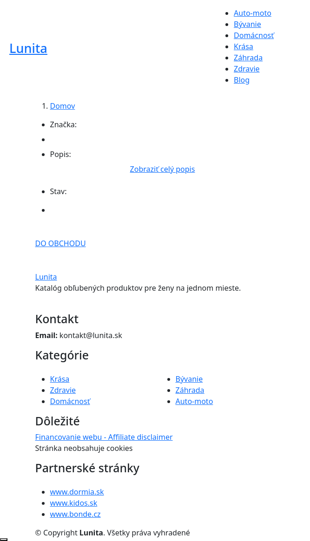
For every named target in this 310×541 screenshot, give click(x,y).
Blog (242, 80)
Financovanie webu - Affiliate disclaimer (104, 437)
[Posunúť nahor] (3, 539)
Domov (62, 106)
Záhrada (248, 57)
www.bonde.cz (75, 514)
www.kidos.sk (74, 503)
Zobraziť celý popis (162, 169)
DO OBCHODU (60, 243)
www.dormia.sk (77, 492)
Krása (243, 46)
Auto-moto (252, 13)
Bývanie (247, 24)
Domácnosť (254, 35)
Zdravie (247, 69)
